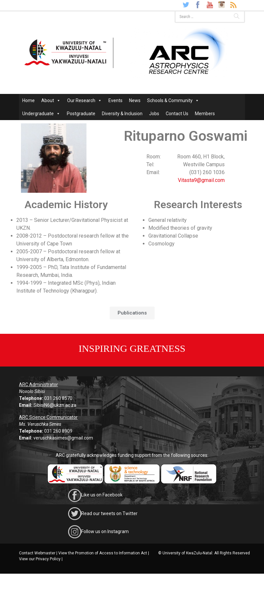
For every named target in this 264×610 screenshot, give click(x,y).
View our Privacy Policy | (41, 559)
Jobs (154, 113)
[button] (132, 313)
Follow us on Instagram (105, 531)
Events (115, 100)
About (51, 100)
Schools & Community (173, 100)
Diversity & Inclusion (122, 113)
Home (28, 100)
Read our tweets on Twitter (109, 513)
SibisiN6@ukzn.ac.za (54, 405)
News (135, 100)
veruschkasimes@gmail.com (63, 437)
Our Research (84, 100)
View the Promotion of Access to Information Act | (103, 553)
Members (205, 113)
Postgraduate (81, 113)
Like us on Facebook (102, 495)
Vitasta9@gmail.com (201, 180)
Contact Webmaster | (38, 553)
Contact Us (177, 113)
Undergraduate (41, 113)
